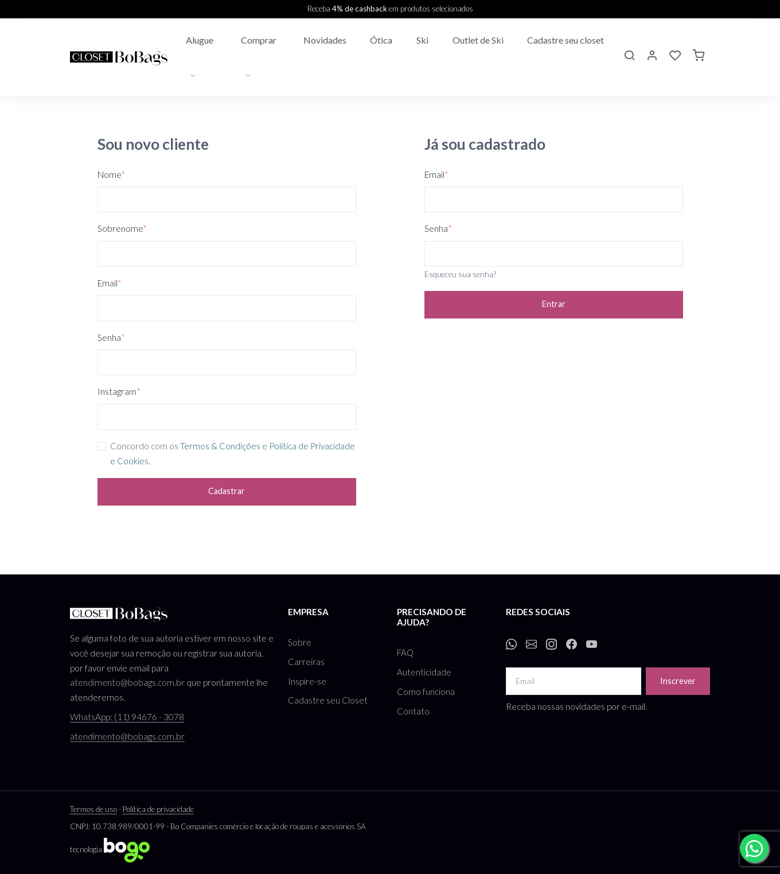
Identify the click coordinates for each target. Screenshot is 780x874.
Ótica (381, 39)
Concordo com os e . (232, 453)
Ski (422, 39)
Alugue (199, 39)
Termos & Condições (220, 446)
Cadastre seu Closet (328, 700)
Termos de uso (93, 809)
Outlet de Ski (478, 39)
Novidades (324, 39)
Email (110, 283)
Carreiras (306, 662)
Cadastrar (226, 491)
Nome (111, 174)
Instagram (119, 391)
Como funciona (426, 691)
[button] (629, 56)
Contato (413, 711)
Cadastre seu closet (565, 39)
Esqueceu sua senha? (460, 274)
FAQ (405, 652)
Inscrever (678, 681)
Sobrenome (122, 228)
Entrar (554, 304)
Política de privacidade (158, 809)
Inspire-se (307, 681)
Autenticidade (424, 672)
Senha (111, 337)
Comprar (258, 39)
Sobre (299, 642)
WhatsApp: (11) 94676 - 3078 (127, 717)
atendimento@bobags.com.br (127, 682)
